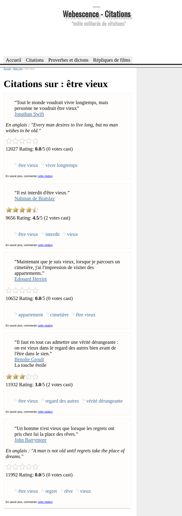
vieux (72, 234)
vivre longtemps (61, 165)
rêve (68, 491)
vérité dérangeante (104, 401)
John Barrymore (30, 440)
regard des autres (62, 401)
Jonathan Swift (29, 114)
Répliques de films (111, 60)
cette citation (45, 176)
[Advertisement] (96, 41)
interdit (52, 234)
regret (51, 491)
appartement (30, 314)
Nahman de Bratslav (34, 198)
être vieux (28, 165)
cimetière (59, 314)
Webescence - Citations (96, 13)
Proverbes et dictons (68, 60)
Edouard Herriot (30, 279)
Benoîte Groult (29, 359)
